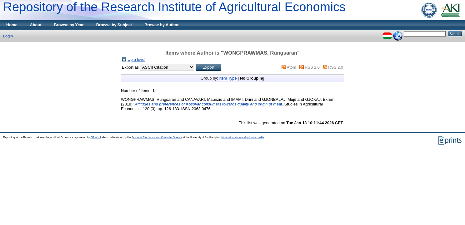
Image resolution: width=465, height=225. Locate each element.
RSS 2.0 (335, 67)
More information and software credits (243, 137)
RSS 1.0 (312, 67)
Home (12, 24)
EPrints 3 (95, 137)
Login (8, 36)
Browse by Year (69, 24)
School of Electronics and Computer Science (157, 137)
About (36, 24)
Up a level (136, 59)
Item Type (228, 78)
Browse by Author (161, 24)
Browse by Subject (114, 24)
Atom (291, 67)
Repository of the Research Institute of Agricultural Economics (174, 7)
